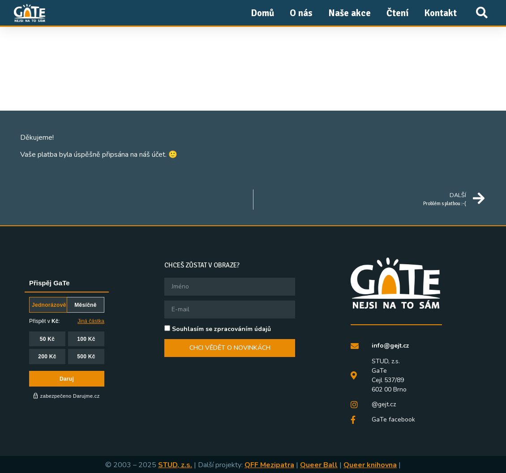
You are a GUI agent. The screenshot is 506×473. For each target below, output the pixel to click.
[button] (481, 12)
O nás (301, 13)
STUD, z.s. (175, 464)
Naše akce (349, 13)
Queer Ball (319, 464)
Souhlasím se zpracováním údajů (221, 329)
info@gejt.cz (390, 345)
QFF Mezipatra (269, 464)
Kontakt (440, 13)
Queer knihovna (370, 464)
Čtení (397, 13)
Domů (262, 13)
